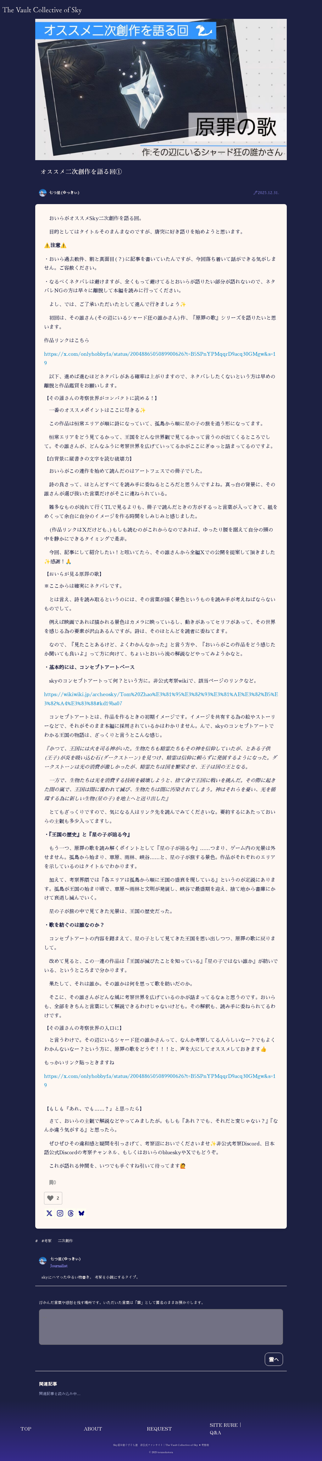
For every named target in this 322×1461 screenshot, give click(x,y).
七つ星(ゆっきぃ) (64, 193)
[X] (49, 1213)
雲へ (274, 1359)
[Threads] (70, 1213)
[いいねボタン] (50, 1198)
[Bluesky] (81, 1213)
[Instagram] (60, 1213)
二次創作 (65, 1241)
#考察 (47, 1241)
